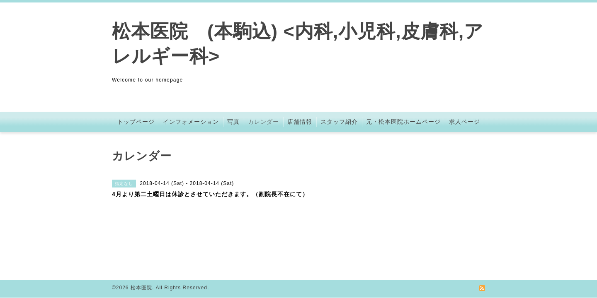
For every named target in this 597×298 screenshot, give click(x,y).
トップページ (136, 121)
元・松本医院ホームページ (403, 121)
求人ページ (464, 121)
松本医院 (141, 288)
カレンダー (263, 121)
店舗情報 (299, 121)
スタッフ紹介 (339, 121)
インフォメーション (191, 121)
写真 (233, 121)
